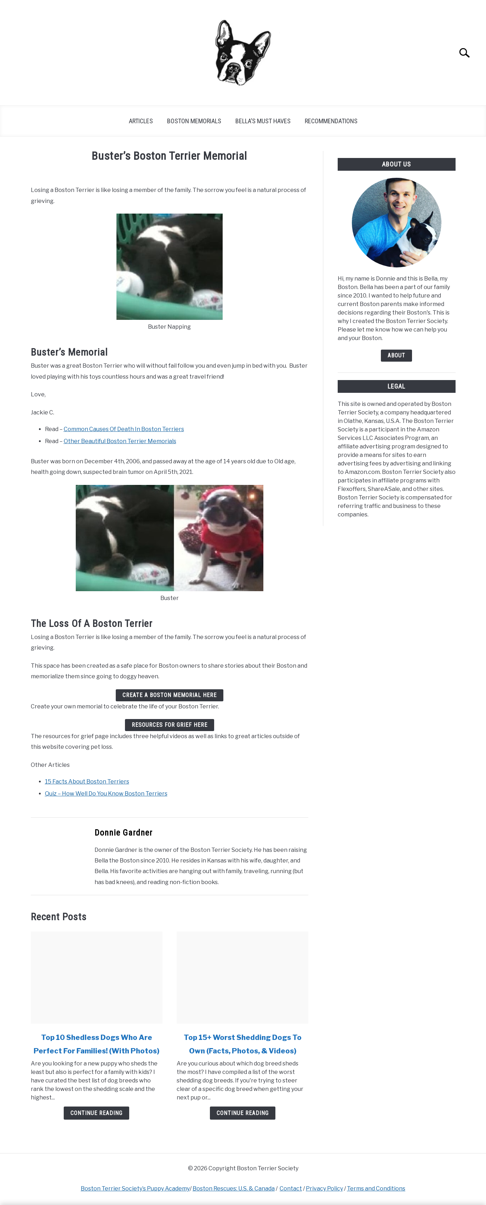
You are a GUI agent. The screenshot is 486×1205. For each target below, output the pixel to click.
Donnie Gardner (124, 833)
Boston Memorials (194, 121)
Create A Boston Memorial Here (169, 695)
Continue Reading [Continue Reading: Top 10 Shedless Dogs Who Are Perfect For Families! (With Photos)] (96, 1113)
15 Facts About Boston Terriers (87, 781)
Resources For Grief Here (169, 725)
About (396, 355)
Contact (291, 1188)
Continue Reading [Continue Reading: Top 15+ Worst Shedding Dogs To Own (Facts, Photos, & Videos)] (243, 1113)
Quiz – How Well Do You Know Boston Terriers (106, 793)
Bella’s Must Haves (263, 121)
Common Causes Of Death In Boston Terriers (124, 429)
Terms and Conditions (376, 1188)
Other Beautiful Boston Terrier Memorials (120, 441)
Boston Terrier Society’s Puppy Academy (135, 1188)
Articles (141, 121)
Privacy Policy (324, 1188)
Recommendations (331, 121)
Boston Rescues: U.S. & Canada (234, 1188)
